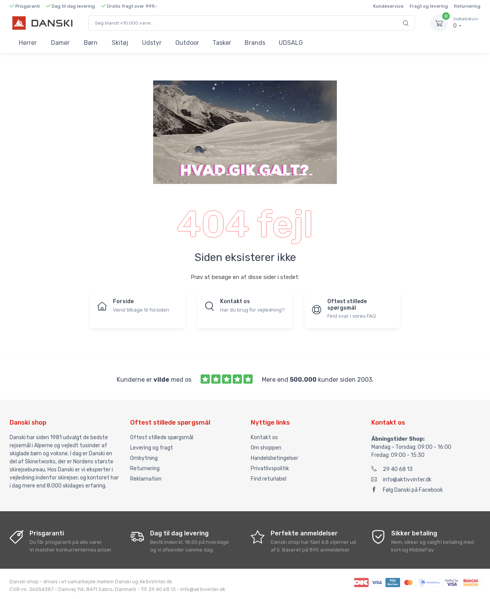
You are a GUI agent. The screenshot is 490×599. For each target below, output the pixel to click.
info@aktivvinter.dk (401, 479)
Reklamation (146, 479)
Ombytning (144, 458)
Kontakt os (264, 437)
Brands (255, 42)
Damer (60, 42)
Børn (91, 42)
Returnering (467, 6)
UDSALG (291, 42)
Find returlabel (268, 479)
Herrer (28, 42)
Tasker (221, 42)
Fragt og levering (429, 6)
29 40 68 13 (392, 469)
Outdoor (187, 42)
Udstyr (152, 42)
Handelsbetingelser (274, 458)
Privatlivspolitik (270, 468)
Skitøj (120, 42)
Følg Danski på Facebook (407, 490)
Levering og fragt (151, 448)
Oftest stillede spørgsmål (161, 437)
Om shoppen (266, 448)
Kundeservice (388, 6)
